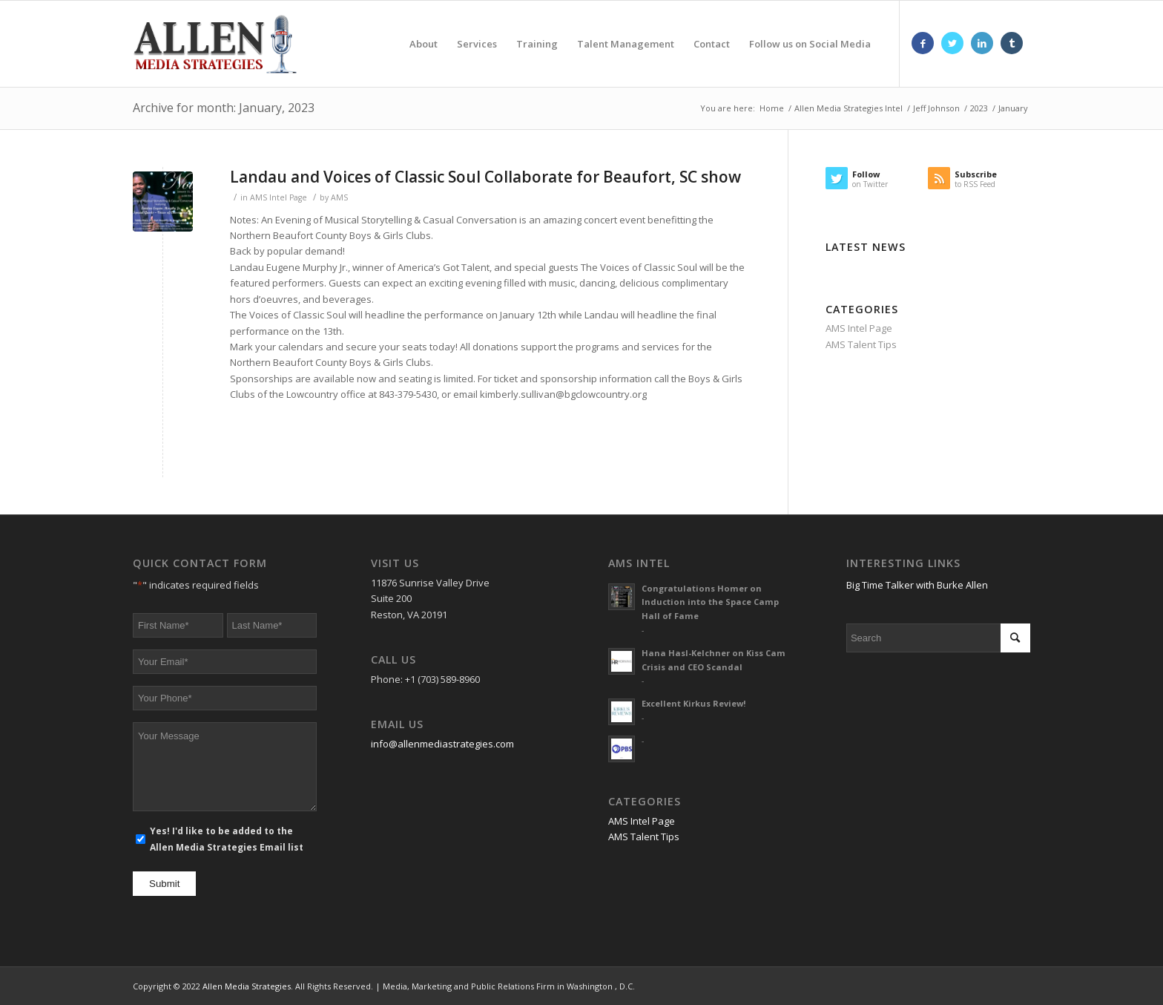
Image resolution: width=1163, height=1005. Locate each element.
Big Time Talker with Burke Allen (917, 585)
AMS (339, 197)
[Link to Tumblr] (1012, 43)
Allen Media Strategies (246, 986)
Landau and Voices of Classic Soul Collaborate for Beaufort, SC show (485, 176)
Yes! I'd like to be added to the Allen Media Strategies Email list (226, 839)
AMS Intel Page (278, 197)
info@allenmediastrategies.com (442, 743)
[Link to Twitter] (952, 43)
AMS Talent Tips (861, 344)
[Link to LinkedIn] (982, 43)
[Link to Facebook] (923, 43)
